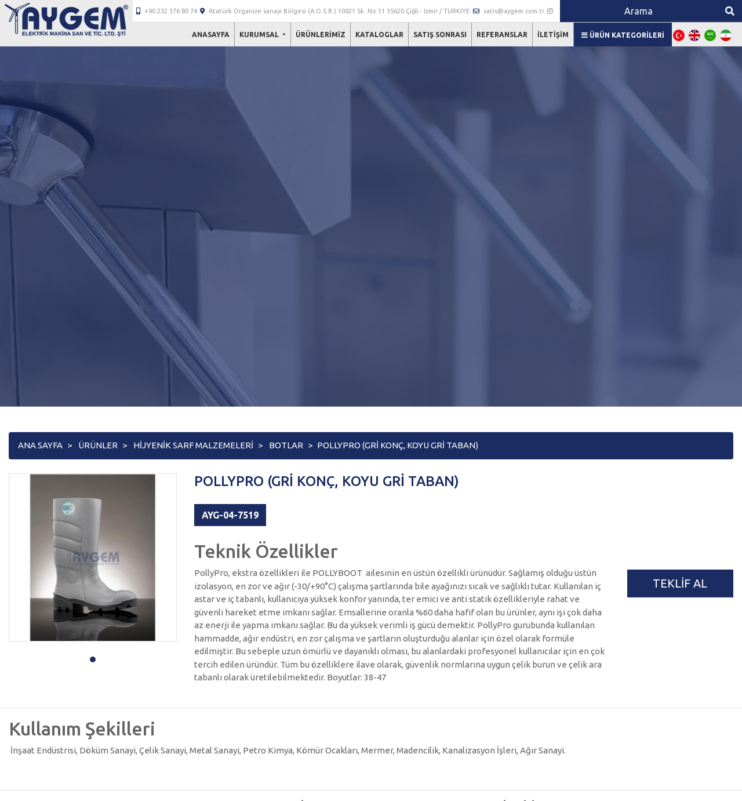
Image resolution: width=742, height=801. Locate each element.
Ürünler (98, 445)
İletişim (553, 34)
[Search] (639, 11)
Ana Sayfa (40, 445)
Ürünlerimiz (320, 34)
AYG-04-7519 (230, 515)
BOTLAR (286, 445)
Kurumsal (260, 34)
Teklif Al (680, 583)
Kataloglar (379, 34)
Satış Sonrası (440, 34)
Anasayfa (211, 34)
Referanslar (502, 34)
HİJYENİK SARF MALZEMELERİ (193, 445)
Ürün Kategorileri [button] (622, 35)
